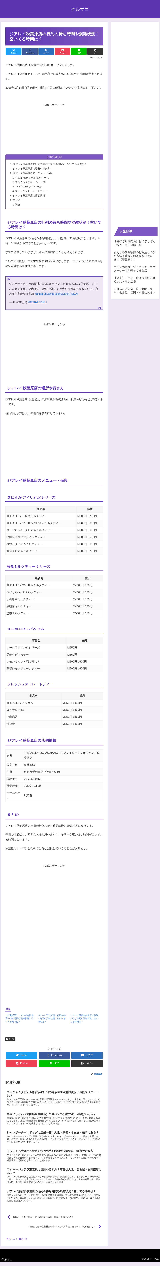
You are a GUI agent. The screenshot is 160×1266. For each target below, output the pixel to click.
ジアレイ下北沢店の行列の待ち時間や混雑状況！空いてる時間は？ (52, 1018)
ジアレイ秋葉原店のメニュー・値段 (33, 173)
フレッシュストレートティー (32, 191)
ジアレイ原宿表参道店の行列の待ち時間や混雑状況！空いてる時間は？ (84, 1018)
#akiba (39, 294)
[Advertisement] (54, 128)
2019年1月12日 (37, 302)
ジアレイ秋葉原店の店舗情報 (29, 195)
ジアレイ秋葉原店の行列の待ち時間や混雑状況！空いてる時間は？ (50, 164)
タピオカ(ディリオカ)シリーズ (32, 177)
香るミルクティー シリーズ (31, 182)
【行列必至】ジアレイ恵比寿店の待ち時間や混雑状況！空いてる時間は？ (19, 1018)
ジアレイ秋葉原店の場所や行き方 (31, 168)
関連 (18, 204)
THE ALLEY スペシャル (29, 186)
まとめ (17, 200)
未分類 (10, 1039)
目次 (50, 157)
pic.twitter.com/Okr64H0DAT (61, 294)
